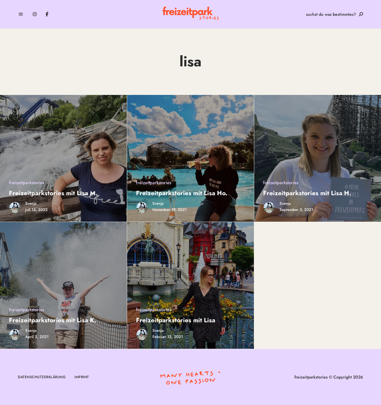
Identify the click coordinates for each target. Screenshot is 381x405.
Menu (20, 14)
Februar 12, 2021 (167, 337)
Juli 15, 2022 (36, 209)
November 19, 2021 (169, 209)
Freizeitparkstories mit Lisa (175, 320)
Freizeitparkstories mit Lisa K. (52, 320)
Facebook (47, 14)
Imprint (81, 377)
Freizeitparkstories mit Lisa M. (53, 193)
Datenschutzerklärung (41, 377)
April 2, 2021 (37, 337)
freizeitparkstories (26, 182)
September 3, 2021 (296, 209)
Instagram (34, 14)
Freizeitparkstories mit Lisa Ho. (181, 193)
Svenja (31, 203)
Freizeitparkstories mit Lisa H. (307, 193)
